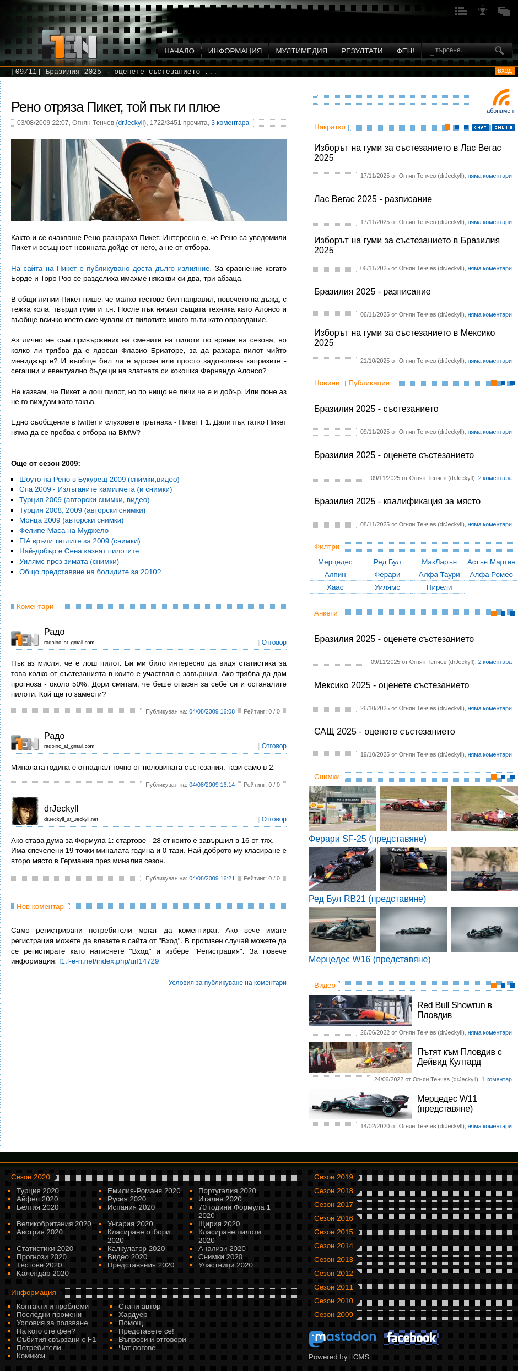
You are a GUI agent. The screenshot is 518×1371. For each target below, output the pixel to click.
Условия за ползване (52, 1323)
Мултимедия (301, 51)
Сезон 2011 (333, 1287)
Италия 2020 (220, 1199)
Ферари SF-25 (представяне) (368, 839)
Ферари (387, 574)
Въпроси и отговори (152, 1339)
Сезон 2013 (333, 1259)
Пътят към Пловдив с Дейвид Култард (459, 1057)
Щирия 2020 (219, 1224)
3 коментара (230, 123)
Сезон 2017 (333, 1204)
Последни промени (49, 1314)
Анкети (326, 613)
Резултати (361, 51)
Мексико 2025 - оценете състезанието (391, 685)
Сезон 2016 (333, 1218)
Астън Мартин (491, 562)
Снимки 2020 (220, 1257)
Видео (325, 985)
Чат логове (136, 1347)
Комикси (31, 1356)
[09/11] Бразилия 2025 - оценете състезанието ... (114, 72)
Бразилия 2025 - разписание (372, 291)
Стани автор (139, 1306)
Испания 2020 (131, 1207)
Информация (235, 51)
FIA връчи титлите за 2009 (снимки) (80, 541)
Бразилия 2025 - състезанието (376, 409)
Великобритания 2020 (54, 1224)
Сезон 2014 (333, 1246)
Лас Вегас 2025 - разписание (373, 199)
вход (505, 70)
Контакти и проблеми (53, 1306)
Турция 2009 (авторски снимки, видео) (84, 500)
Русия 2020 (126, 1199)
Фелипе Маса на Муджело (64, 530)
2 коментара (495, 478)
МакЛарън (439, 562)
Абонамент (501, 110)
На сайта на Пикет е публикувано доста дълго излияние (110, 268)
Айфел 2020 (37, 1199)
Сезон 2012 (333, 1273)
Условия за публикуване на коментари (228, 983)
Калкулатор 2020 (136, 1248)
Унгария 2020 (130, 1224)
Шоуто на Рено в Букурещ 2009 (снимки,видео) (99, 479)
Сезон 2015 (333, 1232)
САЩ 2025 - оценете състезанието (384, 731)
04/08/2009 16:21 (212, 878)
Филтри (326, 546)
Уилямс (387, 587)
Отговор (274, 642)
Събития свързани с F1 (56, 1339)
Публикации (369, 383)
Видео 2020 (127, 1257)
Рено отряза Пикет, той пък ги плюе (115, 107)
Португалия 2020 (227, 1191)
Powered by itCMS (339, 1357)
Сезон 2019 (333, 1177)
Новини (326, 383)
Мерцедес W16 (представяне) (370, 959)
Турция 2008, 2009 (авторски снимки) (82, 510)
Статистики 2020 (45, 1248)
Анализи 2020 (222, 1248)
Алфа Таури (439, 574)
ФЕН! (405, 51)
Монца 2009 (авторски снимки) (71, 520)
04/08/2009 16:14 (212, 784)
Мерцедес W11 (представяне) (447, 1103)
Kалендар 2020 (43, 1273)
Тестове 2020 (39, 1265)
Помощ (130, 1323)
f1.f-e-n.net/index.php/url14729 (109, 961)
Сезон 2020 (30, 1177)
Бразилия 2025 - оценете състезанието (394, 455)
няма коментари (490, 175)
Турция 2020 (38, 1191)
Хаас (335, 587)
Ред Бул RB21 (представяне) (367, 899)
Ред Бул (387, 562)
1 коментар (497, 1079)
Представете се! (146, 1331)
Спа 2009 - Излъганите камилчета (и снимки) (95, 489)
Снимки (327, 776)
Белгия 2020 (37, 1207)
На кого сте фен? (46, 1331)
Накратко (330, 127)
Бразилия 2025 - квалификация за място (397, 501)
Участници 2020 (225, 1265)
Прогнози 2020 (42, 1257)
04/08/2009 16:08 (212, 711)
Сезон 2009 (333, 1314)
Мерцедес (335, 562)
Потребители (39, 1347)
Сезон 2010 (333, 1301)
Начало (179, 51)
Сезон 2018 (333, 1191)
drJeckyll (131, 123)
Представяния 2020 (140, 1265)
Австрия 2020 (40, 1232)
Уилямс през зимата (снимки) (69, 561)
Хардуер (133, 1314)
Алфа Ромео (491, 574)
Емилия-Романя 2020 (144, 1191)
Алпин (335, 574)
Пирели (439, 587)
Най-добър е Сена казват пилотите (79, 551)
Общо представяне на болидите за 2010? (90, 572)
